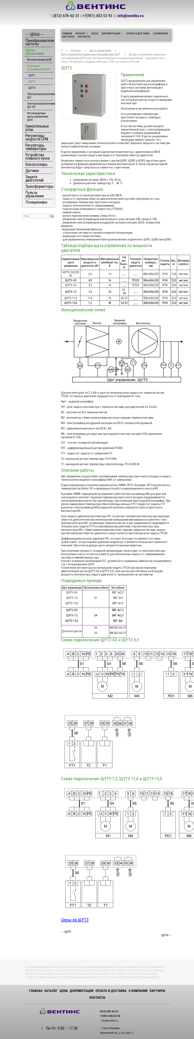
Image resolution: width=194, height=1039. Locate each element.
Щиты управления (100, 50)
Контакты (84, 36)
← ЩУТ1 (66, 932)
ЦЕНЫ (94, 33)
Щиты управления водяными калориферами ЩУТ (90, 54)
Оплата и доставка (137, 33)
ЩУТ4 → (166, 935)
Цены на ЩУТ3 (75, 919)
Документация (111, 33)
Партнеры (68, 36)
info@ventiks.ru (131, 15)
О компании (160, 33)
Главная (67, 33)
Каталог (81, 33)
